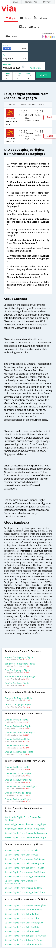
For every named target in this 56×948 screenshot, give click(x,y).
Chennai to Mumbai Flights (18, 726)
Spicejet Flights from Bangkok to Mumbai (25, 935)
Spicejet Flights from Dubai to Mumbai (24, 944)
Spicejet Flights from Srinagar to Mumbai (25, 876)
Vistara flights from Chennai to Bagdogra (25, 837)
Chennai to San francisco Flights (21, 786)
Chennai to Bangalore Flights (19, 751)
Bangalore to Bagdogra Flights (20, 663)
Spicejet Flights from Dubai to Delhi (22, 931)
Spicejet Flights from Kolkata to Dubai (23, 940)
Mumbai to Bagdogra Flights (19, 657)
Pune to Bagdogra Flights (17, 670)
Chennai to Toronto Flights (18, 773)
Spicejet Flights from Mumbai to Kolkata (25, 872)
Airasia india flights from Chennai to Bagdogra (23, 818)
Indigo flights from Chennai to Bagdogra (25, 828)
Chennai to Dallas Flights (17, 767)
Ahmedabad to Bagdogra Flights (21, 676)
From (5, 45)
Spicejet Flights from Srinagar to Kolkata (25, 892)
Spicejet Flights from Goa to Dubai (22, 918)
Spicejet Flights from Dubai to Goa (22, 914)
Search (43, 75)
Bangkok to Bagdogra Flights (19, 698)
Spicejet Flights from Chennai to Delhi (23, 887)
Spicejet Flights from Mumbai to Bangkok (25, 905)
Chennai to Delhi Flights (16, 719)
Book (50, 117)
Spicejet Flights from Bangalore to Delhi (24, 867)
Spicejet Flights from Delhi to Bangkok (24, 922)
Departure (7, 64)
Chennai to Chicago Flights (18, 792)
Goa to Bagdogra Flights (17, 683)
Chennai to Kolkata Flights (17, 739)
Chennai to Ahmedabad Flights (20, 732)
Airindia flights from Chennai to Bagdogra (25, 824)
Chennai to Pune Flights (16, 745)
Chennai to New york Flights (19, 779)
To (4, 55)
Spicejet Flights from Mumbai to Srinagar (25, 859)
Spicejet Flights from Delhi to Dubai (22, 927)
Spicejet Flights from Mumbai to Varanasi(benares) (21, 882)
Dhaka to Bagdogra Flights (18, 704)
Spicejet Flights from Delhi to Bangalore (24, 863)
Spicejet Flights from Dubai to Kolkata (23, 909)
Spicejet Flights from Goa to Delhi (21, 850)
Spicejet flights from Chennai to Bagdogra (26, 833)
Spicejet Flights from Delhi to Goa (21, 854)
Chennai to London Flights (18, 799)
